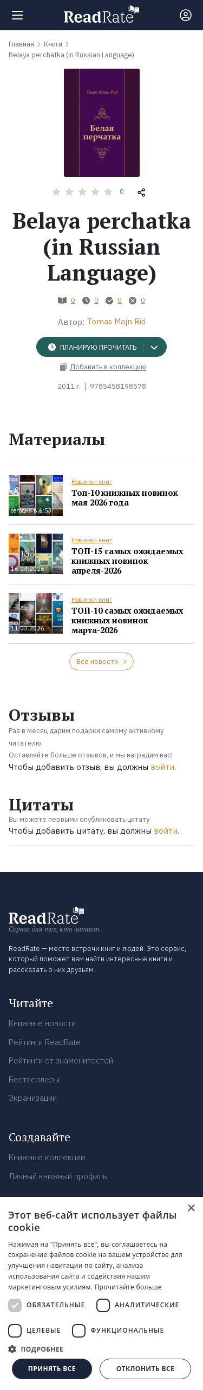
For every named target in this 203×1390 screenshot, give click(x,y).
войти (162, 767)
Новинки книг (91, 481)
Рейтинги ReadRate (45, 1042)
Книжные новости (42, 1023)
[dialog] (101, 1293)
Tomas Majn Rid (116, 321)
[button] (101, 1349)
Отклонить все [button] (145, 1368)
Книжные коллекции (47, 1157)
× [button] (191, 1209)
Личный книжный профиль (58, 1176)
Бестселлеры (34, 1079)
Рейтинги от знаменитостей (61, 1060)
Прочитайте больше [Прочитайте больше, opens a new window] (128, 1287)
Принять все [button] (52, 1368)
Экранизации (33, 1098)
